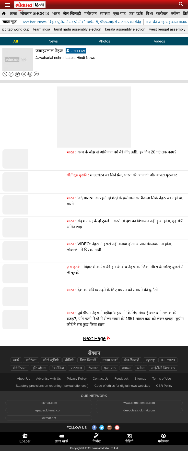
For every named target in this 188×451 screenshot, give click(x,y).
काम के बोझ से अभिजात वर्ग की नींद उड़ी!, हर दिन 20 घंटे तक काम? (127, 152)
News (53, 41)
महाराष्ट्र (150, 360)
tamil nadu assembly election (77, 29)
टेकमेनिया (58, 368)
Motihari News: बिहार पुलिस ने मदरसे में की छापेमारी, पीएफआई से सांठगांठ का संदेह (82, 22)
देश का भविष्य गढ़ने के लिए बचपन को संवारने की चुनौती (118, 290)
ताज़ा (13, 13)
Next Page (94, 338)
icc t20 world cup (15, 29)
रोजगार (93, 368)
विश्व (149, 13)
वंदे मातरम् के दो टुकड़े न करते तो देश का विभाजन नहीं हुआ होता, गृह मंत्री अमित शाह (125, 224)
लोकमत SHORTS (34, 13)
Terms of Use (161, 378)
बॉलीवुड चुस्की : (78, 175)
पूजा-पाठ (119, 13)
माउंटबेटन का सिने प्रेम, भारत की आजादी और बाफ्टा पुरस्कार (133, 175)
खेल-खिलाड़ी (72, 13)
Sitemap (140, 378)
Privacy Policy (77, 378)
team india (41, 29)
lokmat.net (49, 418)
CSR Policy (164, 385)
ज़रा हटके (135, 13)
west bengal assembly (167, 29)
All (15, 41)
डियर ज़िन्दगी (88, 360)
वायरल (126, 368)
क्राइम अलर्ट (110, 360)
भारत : (71, 152)
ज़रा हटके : (74, 267)
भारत (56, 13)
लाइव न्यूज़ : (10, 22)
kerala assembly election (125, 29)
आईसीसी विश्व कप (163, 368)
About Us (23, 378)
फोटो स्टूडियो (51, 360)
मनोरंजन (90, 13)
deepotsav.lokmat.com (139, 410)
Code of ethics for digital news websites (122, 385)
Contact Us (100, 378)
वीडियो (69, 360)
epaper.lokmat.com (48, 410)
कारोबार (162, 13)
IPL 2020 (168, 360)
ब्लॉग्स (175, 13)
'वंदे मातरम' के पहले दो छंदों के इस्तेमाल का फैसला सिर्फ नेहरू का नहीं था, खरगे (125, 201)
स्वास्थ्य (105, 13)
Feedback (122, 378)
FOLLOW (75, 51)
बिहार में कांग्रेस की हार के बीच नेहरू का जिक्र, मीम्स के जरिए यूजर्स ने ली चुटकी (125, 270)
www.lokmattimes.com (139, 403)
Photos (104, 41)
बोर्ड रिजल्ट (19, 368)
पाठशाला (76, 368)
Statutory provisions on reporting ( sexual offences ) (52, 385)
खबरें (16, 360)
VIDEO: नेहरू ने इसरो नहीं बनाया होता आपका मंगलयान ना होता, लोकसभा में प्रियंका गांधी (119, 247)
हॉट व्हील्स (39, 368)
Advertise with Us (48, 378)
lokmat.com (49, 403)
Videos (159, 41)
